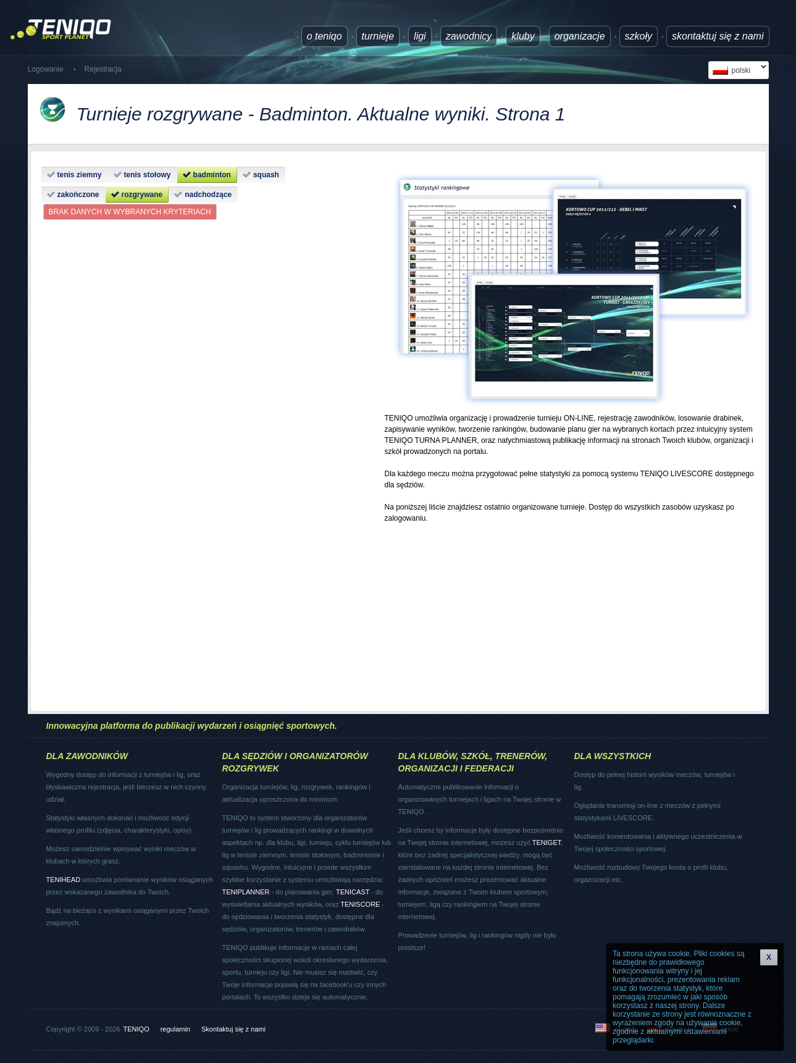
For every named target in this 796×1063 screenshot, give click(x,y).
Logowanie (46, 69)
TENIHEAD (63, 879)
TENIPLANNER (246, 892)
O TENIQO (324, 36)
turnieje (378, 36)
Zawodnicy (469, 36)
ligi (420, 36)
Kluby (522, 36)
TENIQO (136, 1029)
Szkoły (638, 36)
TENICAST (352, 892)
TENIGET (546, 842)
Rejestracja (103, 69)
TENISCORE (360, 904)
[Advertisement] (570, 611)
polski (737, 70)
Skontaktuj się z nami (718, 36)
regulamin (175, 1029)
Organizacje (580, 36)
